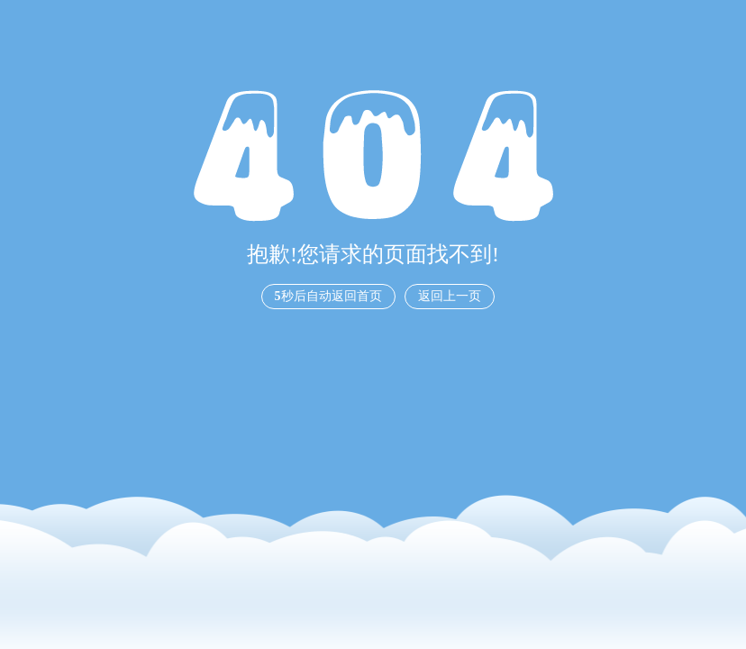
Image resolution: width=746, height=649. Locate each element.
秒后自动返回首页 (328, 296)
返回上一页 (449, 296)
